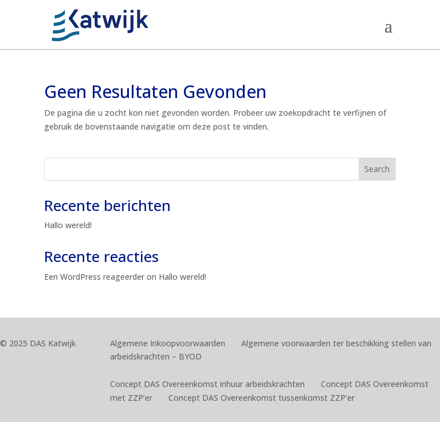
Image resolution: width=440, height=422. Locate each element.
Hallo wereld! (68, 225)
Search (377, 168)
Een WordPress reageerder (94, 276)
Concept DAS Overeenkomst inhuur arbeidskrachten (207, 383)
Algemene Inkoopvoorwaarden (167, 343)
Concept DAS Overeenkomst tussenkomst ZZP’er (261, 397)
